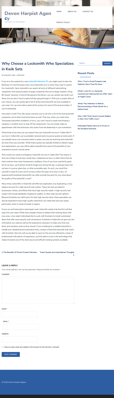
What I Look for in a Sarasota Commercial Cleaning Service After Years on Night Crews (95, 94)
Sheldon (20, 75)
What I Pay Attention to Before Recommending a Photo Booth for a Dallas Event (93, 106)
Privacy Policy (63, 22)
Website (5, 334)
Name (4, 309)
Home (58, 11)
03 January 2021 (8, 75)
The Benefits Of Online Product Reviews (19, 252)
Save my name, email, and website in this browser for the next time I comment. (31, 347)
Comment (5, 274)
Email (6, 321)
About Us (72, 11)
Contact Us (87, 11)
